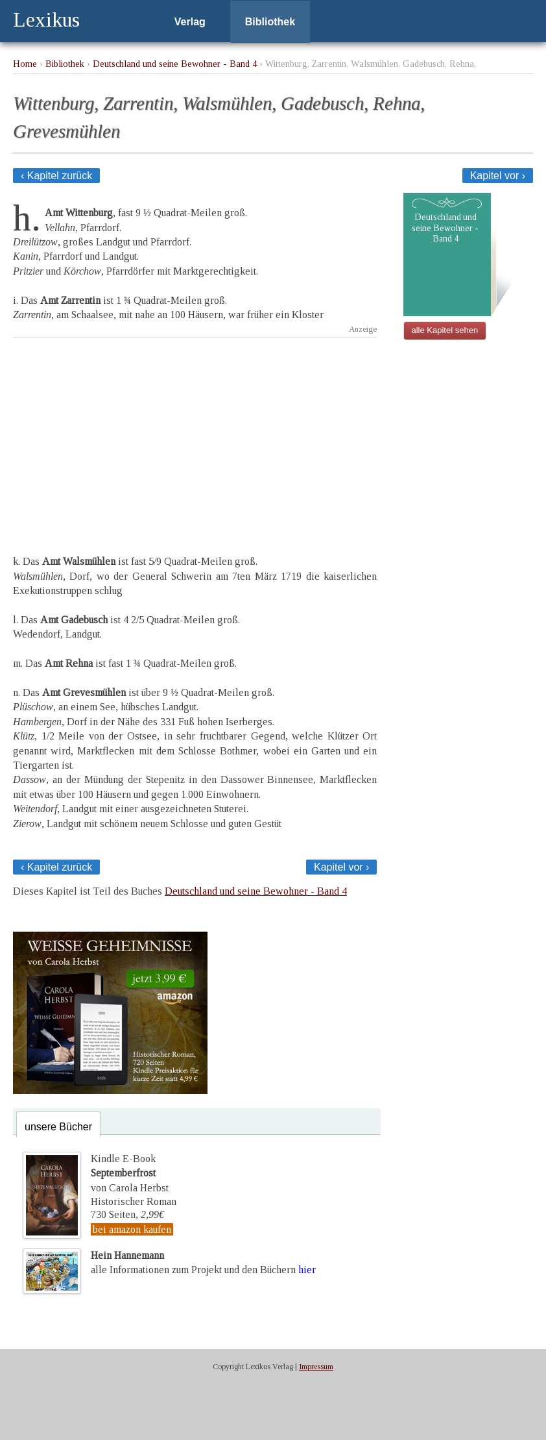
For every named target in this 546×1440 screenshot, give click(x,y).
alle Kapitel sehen (445, 330)
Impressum (316, 1366)
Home (25, 63)
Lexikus (46, 19)
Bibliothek (270, 21)
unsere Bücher (58, 1126)
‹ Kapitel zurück (56, 175)
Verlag (190, 21)
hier (307, 1269)
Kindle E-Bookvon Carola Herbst (130, 1173)
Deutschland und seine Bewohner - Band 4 (175, 63)
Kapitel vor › (497, 175)
